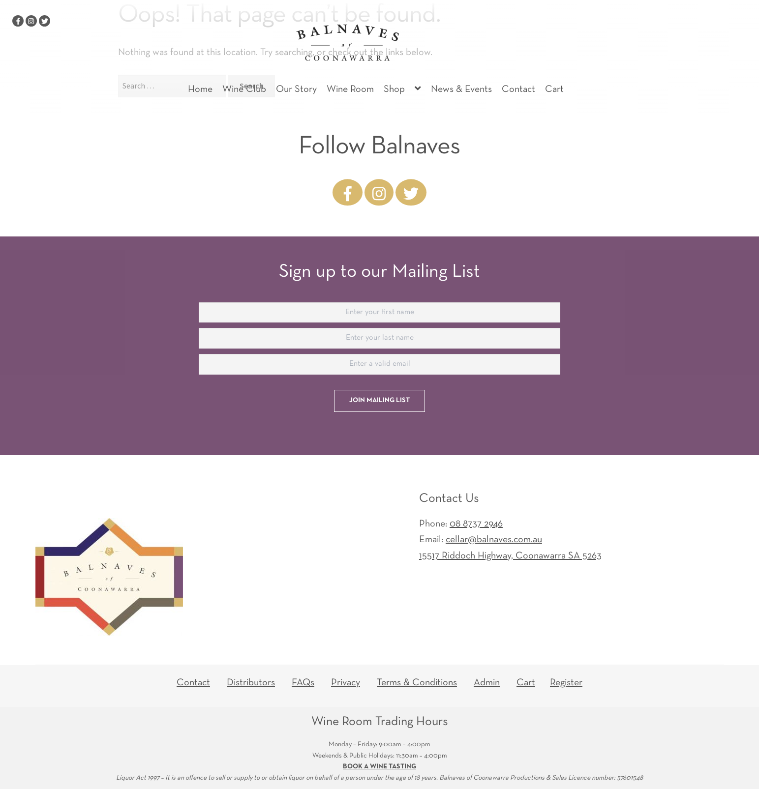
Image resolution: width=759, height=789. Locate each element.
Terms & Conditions (417, 682)
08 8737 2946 (476, 524)
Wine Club (244, 89)
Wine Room (350, 89)
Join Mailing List (379, 400)
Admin (487, 682)
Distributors (251, 682)
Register (566, 682)
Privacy (345, 682)
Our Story (296, 89)
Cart (554, 89)
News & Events (461, 89)
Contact (518, 89)
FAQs (303, 682)
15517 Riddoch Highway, (510, 556)
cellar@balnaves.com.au (494, 539)
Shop (394, 89)
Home (200, 89)
